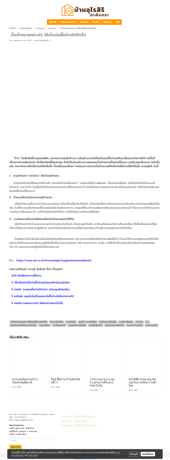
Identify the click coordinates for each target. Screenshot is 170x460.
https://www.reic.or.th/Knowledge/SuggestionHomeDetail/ (54, 260)
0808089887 (20, 417)
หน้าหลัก (52, 22)
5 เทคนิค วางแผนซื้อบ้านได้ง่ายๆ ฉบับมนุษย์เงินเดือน (40, 289)
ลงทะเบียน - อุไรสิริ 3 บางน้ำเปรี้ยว (79, 425)
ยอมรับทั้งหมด (147, 454)
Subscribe (15, 446)
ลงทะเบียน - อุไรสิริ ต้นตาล (75, 420)
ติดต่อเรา (107, 22)
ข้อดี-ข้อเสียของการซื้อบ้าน (25, 275)
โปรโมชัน (84, 22)
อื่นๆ (118, 22)
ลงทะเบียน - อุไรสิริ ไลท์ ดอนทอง (78, 416)
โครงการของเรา (68, 22)
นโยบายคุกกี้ (33, 455)
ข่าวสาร (95, 22)
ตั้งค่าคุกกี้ (134, 454)
